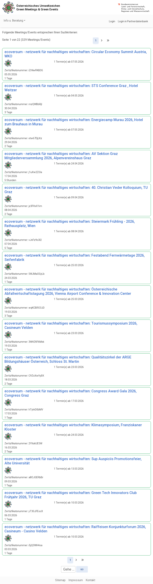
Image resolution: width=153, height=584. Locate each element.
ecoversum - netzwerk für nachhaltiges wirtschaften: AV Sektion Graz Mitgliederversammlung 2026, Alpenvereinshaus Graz (61, 156)
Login (112, 21)
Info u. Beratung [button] (13, 20)
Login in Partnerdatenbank (133, 21)
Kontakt (90, 580)
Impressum (75, 580)
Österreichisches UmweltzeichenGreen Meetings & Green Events (38, 7)
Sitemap (60, 580)
